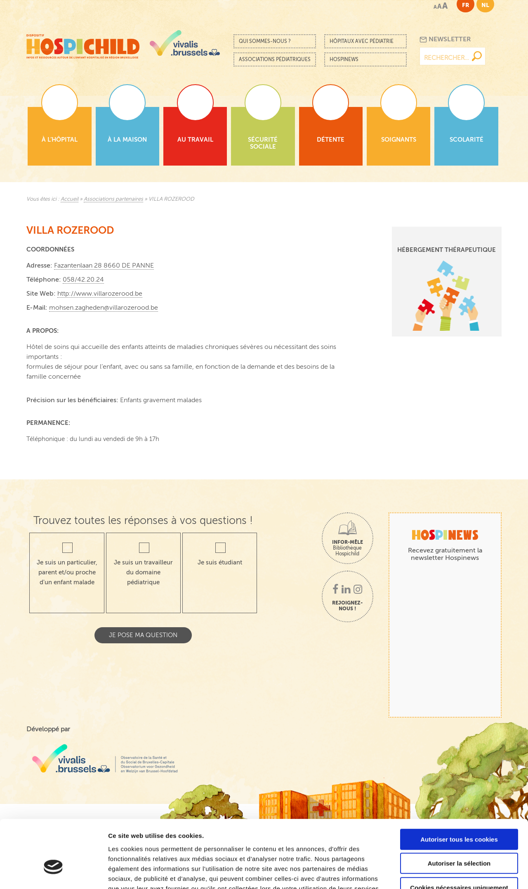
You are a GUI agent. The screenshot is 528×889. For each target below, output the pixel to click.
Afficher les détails (454, 872)
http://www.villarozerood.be (99, 293)
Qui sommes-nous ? (265, 41)
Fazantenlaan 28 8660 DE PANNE (104, 265)
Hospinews (344, 59)
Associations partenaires (113, 199)
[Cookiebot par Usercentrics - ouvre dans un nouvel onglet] (53, 873)
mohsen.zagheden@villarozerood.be (103, 307)
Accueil (69, 199)
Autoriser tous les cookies (459, 788)
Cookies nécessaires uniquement (459, 836)
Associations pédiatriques (275, 59)
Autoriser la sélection (459, 812)
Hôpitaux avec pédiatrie (362, 41)
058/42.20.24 (83, 279)
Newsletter (445, 39)
